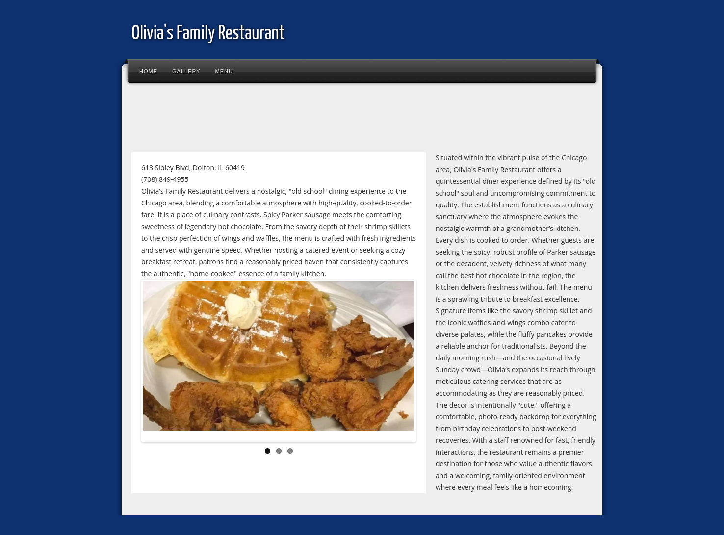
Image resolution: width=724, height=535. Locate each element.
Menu (224, 71)
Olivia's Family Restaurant (207, 34)
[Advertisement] (305, 120)
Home (148, 71)
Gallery (186, 71)
